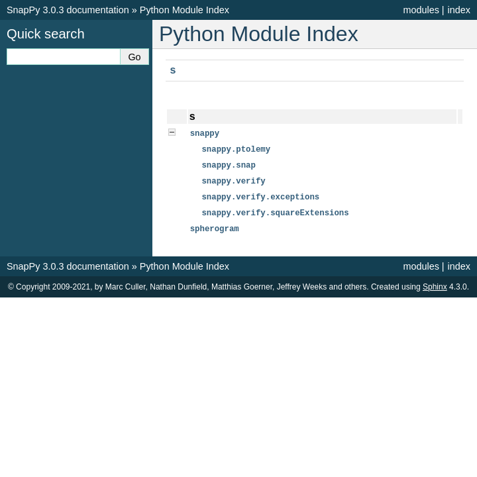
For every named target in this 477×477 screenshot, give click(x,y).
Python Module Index (184, 10)
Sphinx (435, 287)
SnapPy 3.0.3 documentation (68, 10)
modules (421, 10)
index (459, 10)
